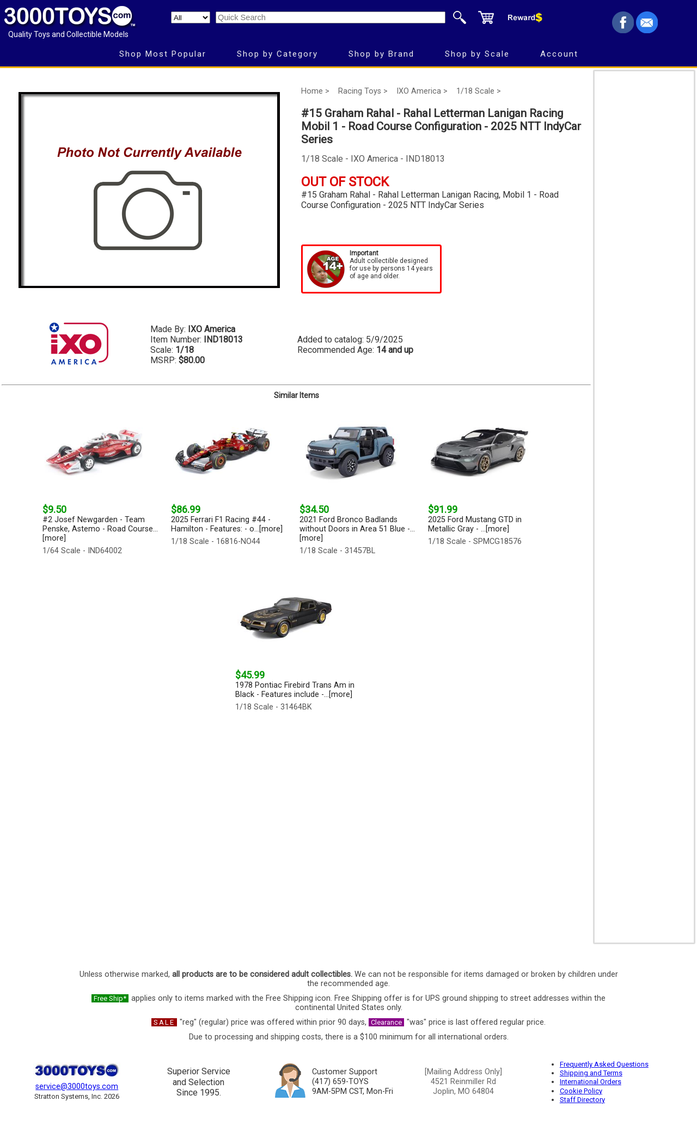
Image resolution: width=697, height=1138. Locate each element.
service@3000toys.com (76, 1086)
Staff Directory (582, 1100)
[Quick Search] (330, 17)
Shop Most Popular (162, 54)
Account (559, 54)
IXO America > (422, 91)
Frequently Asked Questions (604, 1064)
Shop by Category (277, 54)
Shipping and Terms (591, 1073)
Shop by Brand (381, 54)
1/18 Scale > (478, 91)
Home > (315, 91)
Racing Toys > (363, 91)
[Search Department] (190, 17)
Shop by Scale (477, 54)
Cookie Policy (581, 1091)
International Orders (590, 1082)
